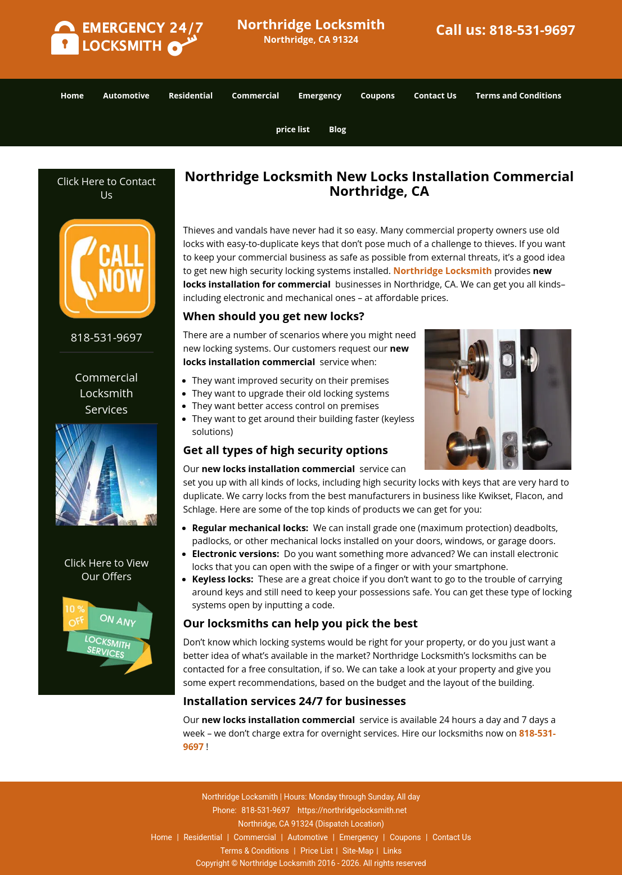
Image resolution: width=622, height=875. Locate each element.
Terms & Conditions (254, 850)
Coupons (377, 95)
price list (293, 129)
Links (392, 850)
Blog (337, 129)
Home (72, 95)
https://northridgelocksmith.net (352, 810)
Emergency (319, 95)
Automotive (126, 95)
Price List (316, 850)
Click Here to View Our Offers (106, 569)
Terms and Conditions (518, 95)
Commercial (255, 95)
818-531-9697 (532, 29)
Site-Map (357, 850)
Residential (191, 95)
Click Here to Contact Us (106, 187)
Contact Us (435, 95)
